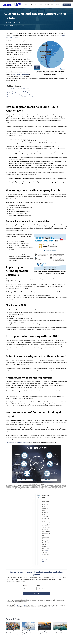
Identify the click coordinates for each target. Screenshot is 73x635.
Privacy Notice (5, 630)
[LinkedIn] (56, 609)
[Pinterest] (63, 617)
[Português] (68, 1)
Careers (9, 615)
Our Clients (46, 4)
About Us (9, 607)
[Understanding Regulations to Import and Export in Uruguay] (13, 575)
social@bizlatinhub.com (21, 553)
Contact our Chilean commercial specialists (17, 442)
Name (25, 535)
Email (39, 535)
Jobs (52, 4)
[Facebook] (56, 602)
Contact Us (67, 4)
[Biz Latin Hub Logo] (12, 4)
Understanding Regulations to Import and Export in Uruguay (12, 581)
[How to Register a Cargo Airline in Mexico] (29, 575)
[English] (56, 1)
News (40, 4)
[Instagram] (63, 609)
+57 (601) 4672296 (37, 617)
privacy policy (54, 555)
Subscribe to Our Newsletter (17, 630)
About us (34, 5)
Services (27, 5)
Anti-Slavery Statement (7, 632)
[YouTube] (56, 617)
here (33, 507)
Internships (58, 4)
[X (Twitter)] (63, 602)
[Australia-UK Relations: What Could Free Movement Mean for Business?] (60, 575)
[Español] (61, 1)
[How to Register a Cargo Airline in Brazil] (44, 575)
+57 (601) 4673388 (37, 615)
